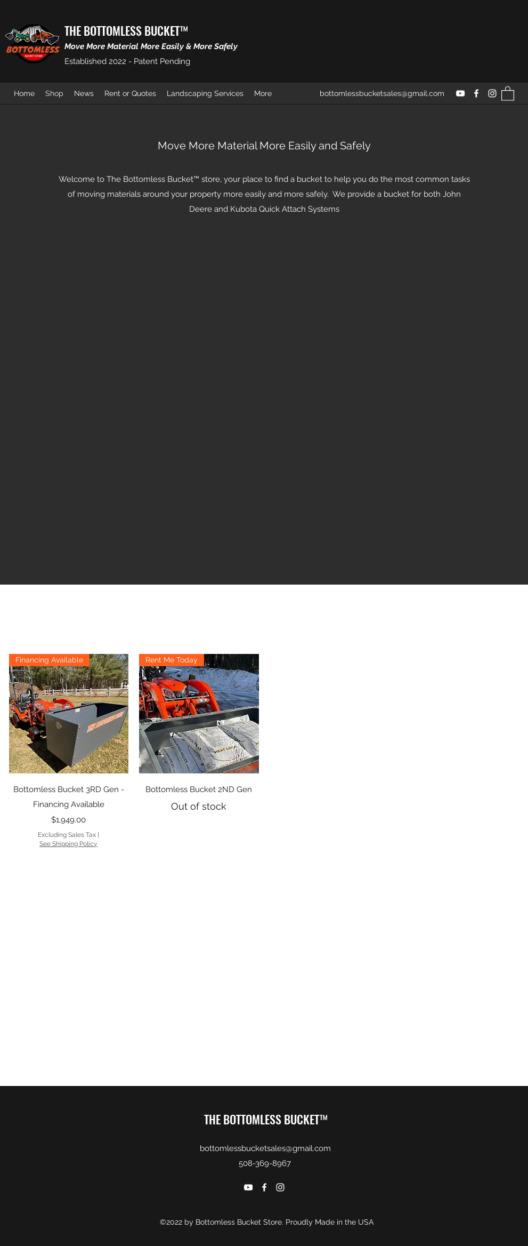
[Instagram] (492, 93)
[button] (507, 93)
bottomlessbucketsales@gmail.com (382, 93)
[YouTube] (460, 93)
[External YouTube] (264, 383)
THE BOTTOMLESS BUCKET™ (126, 30)
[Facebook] (476, 93)
